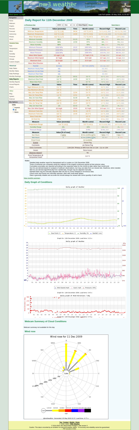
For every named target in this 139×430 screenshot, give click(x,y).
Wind (11, 51)
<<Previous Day (30, 25)
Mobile (72, 422)
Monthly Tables (14, 71)
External (12, 99)
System (11, 96)
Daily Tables (13, 68)
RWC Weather (75, 424)
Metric (16, 112)
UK (15, 110)
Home (11, 21)
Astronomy (12, 34)
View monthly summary (32, 178)
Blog (10, 94)
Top (60, 422)
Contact (66, 422)
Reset (91, 25)
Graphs (11, 26)
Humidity (12, 54)
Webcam (12, 23)
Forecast (12, 31)
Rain (10, 46)
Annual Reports (14, 84)
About (11, 39)
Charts (11, 87)
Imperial (16, 107)
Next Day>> (116, 25)
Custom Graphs (14, 62)
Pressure (12, 56)
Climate (11, 59)
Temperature (13, 48)
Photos (11, 37)
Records (12, 29)
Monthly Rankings (15, 76)
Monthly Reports (14, 82)
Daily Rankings (14, 74)
